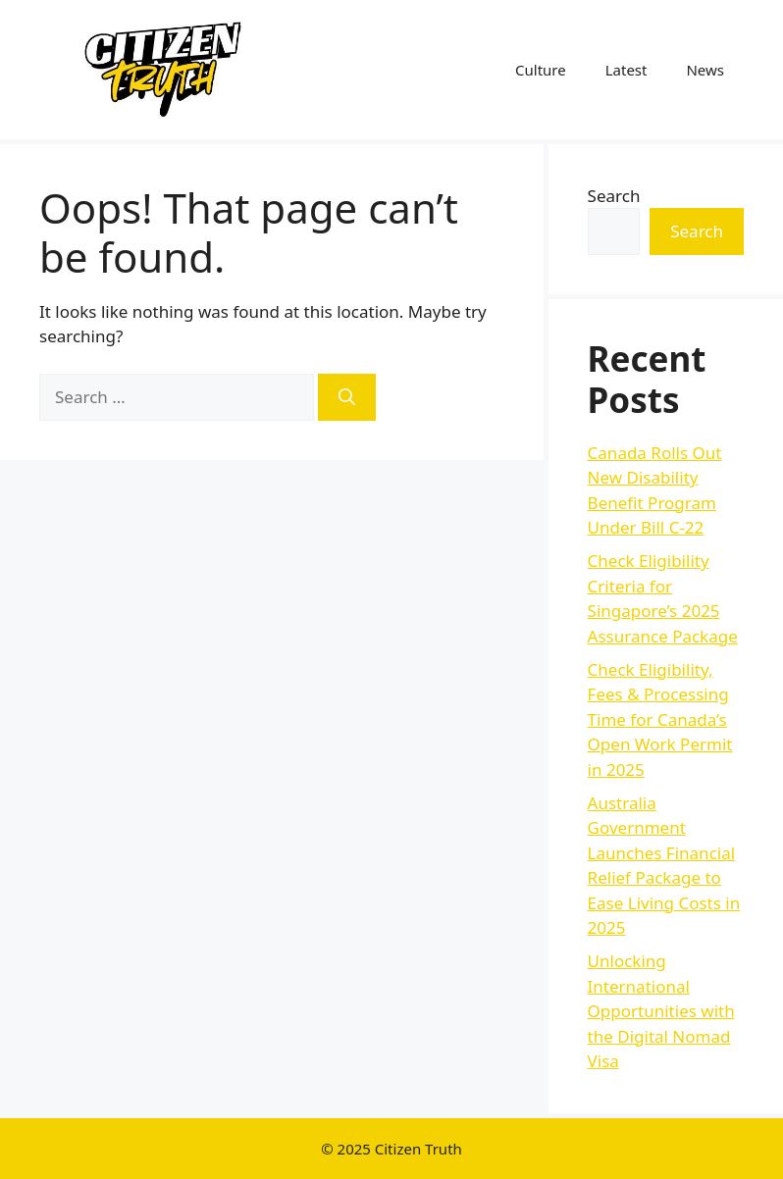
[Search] (347, 397)
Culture (540, 69)
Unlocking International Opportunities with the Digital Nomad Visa (661, 1010)
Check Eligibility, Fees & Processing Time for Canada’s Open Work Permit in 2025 (660, 719)
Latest (626, 69)
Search (614, 195)
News (705, 69)
